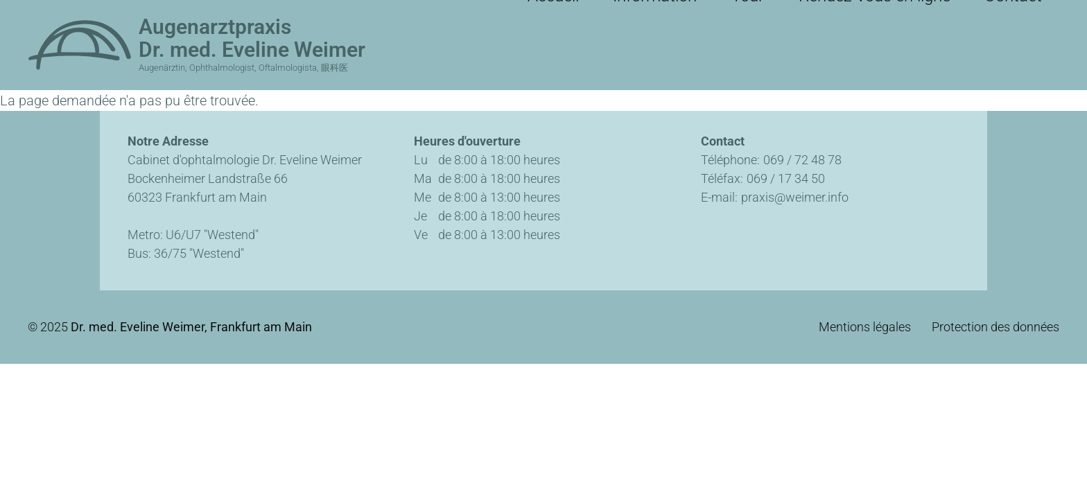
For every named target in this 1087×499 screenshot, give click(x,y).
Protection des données (995, 327)
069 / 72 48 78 (802, 159)
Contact (1025, 14)
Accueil (668, 14)
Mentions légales (865, 327)
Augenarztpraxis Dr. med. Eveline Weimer (252, 38)
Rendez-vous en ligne (916, 14)
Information (747, 14)
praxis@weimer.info (795, 197)
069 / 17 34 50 (786, 178)
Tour (817, 14)
